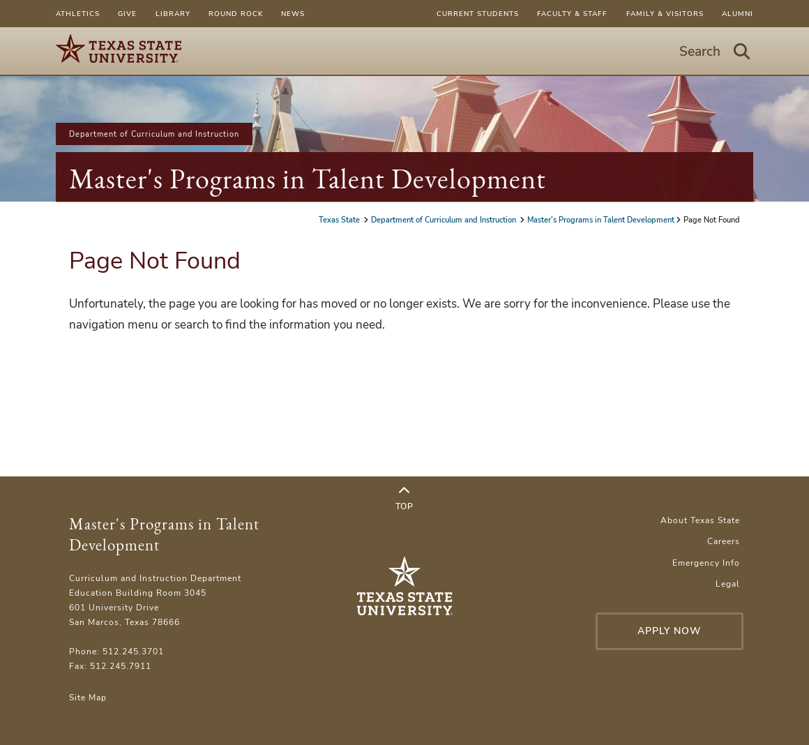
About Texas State (700, 520)
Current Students (478, 13)
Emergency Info (706, 563)
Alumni (737, 13)
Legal (728, 583)
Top (404, 499)
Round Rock (236, 13)
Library (173, 13)
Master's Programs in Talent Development (307, 178)
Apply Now (669, 631)
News (293, 13)
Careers (723, 541)
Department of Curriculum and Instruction (154, 134)
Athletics (78, 13)
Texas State (340, 219)
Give (127, 13)
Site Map (88, 697)
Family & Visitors (665, 13)
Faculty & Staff (572, 13)
